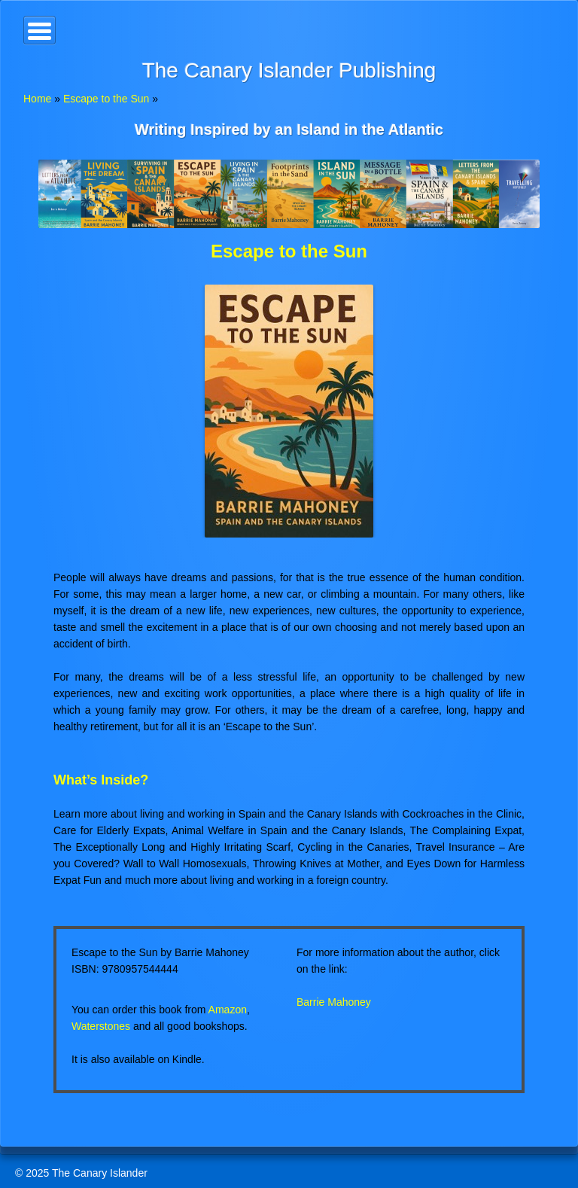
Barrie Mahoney (334, 1002)
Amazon (227, 1010)
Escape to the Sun (106, 99)
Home (37, 99)
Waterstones (100, 1026)
